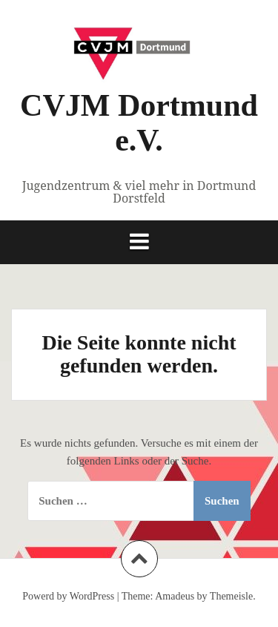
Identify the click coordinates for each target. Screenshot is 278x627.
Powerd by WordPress (68, 596)
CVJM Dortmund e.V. (139, 122)
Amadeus (174, 596)
